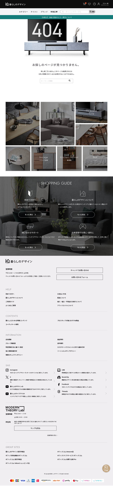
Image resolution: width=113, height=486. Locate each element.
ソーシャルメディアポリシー (66, 351)
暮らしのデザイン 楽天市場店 (15, 452)
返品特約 (60, 340)
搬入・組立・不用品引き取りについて (69, 302)
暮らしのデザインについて (14, 298)
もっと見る (30, 215)
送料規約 (60, 344)
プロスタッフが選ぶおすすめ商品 (68, 321)
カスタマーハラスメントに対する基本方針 (71, 348)
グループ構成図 (11, 344)
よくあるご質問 (11, 306)
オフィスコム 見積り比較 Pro (66, 460)
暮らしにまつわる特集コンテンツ (16, 321)
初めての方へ (10, 294)
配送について (61, 298)
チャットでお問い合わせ (80, 271)
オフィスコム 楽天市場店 (14, 460)
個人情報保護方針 (11, 351)
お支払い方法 (61, 294)
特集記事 (54, 12)
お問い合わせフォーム (79, 277)
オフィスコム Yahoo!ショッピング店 (18, 464)
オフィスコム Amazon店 (65, 452)
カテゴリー (23, 12)
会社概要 (8, 340)
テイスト (34, 12)
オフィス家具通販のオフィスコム (16, 456)
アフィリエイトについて (65, 306)
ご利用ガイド (10, 302)
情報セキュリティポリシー (14, 355)
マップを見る (35, 428)
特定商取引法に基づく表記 (14, 348)
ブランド (44, 12)
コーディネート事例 (12, 325)
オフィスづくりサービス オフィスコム (69, 456)
